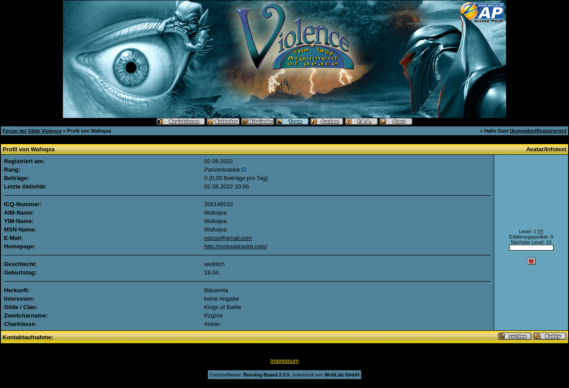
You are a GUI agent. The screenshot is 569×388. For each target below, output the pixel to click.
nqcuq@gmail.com (228, 238)
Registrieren (550, 130)
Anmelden (523, 130)
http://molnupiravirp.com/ (235, 246)
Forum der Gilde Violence (32, 130)
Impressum (284, 360)
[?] (540, 231)
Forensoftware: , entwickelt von (284, 374)
